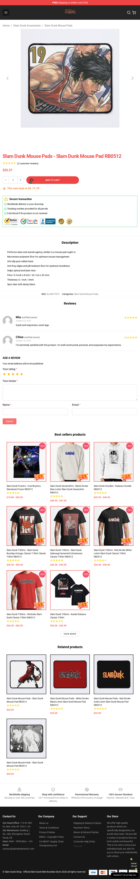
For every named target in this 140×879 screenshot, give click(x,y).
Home (6, 25)
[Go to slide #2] (79, 135)
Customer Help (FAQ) (84, 841)
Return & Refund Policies (86, 832)
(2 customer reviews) (27, 163)
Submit (9, 421)
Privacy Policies (47, 832)
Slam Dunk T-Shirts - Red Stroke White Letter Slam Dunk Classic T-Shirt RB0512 (113, 553)
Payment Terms (81, 827)
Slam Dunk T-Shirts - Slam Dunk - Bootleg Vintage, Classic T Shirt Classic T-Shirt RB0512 (26, 553)
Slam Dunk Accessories (27, 25)
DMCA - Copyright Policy (51, 837)
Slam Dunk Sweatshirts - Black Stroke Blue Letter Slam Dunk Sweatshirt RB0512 (69, 489)
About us (43, 823)
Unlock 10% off (134, 865)
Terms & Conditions (49, 827)
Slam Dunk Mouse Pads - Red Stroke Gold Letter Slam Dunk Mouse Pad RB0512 (112, 701)
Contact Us (79, 837)
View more (70, 634)
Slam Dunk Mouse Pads (58, 25)
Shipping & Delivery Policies (87, 823)
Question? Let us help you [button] (124, 875)
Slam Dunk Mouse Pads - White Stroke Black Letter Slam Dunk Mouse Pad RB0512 (69, 701)
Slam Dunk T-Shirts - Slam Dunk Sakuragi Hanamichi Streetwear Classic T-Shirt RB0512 (66, 553)
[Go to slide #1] (61, 135)
